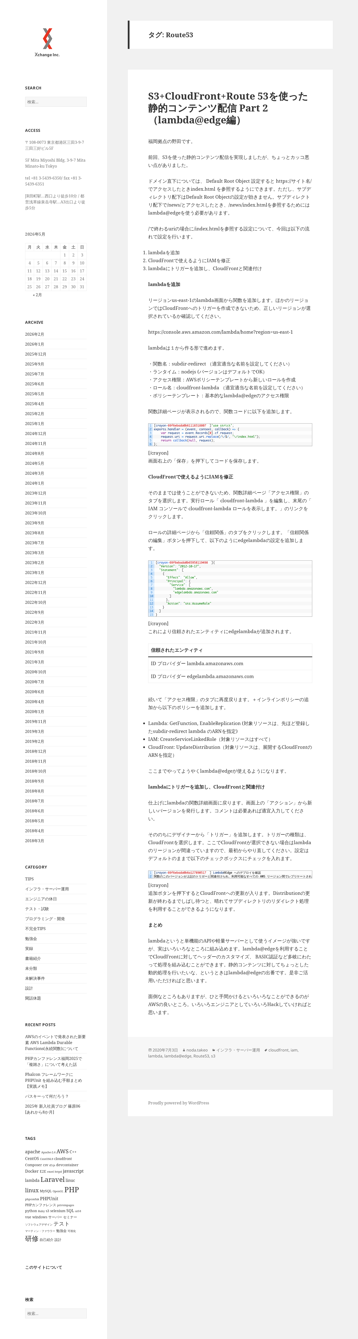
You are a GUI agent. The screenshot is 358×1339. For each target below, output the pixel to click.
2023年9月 (34, 523)
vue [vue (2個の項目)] (28, 1217)
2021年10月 (35, 642)
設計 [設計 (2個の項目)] (57, 1239)
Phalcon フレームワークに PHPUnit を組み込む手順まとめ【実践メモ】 (53, 1080)
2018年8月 (34, 791)
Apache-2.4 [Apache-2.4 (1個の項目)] (48, 1152)
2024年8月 (34, 453)
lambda (155, 1056)
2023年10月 (35, 513)
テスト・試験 (37, 908)
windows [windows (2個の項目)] (39, 1217)
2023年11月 (35, 503)
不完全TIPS (35, 928)
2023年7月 (34, 542)
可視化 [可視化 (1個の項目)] (72, 1231)
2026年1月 (34, 344)
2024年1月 (34, 483)
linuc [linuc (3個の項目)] (70, 1180)
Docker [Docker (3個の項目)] (32, 1171)
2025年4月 (34, 403)
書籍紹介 (33, 958)
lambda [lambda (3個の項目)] (32, 1180)
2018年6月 (34, 811)
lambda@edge (177, 1056)
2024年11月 (35, 443)
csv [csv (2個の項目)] (45, 1164)
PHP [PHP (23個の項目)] (71, 1189)
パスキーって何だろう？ (47, 1096)
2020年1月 (34, 711)
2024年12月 (35, 433)
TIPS (29, 879)
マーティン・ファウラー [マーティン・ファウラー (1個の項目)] (40, 1231)
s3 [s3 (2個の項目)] (47, 1210)
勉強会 (31, 938)
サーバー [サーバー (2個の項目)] (55, 1217)
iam (294, 1050)
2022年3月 (34, 622)
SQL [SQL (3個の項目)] (70, 1210)
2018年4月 (34, 830)
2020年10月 (35, 672)
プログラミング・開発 (45, 918)
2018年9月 (34, 781)
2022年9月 (34, 612)
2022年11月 (35, 592)
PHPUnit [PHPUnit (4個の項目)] (49, 1198)
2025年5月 (34, 394)
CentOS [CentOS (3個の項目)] (32, 1158)
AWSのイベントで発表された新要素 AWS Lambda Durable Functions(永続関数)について (55, 1042)
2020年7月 (34, 682)
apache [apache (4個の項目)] (32, 1152)
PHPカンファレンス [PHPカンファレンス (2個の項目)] (40, 1204)
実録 (29, 948)
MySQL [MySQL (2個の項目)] (46, 1191)
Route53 (201, 1056)
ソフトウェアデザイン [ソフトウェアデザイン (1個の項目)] (38, 1224)
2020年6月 (34, 691)
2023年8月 (34, 533)
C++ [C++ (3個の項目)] (73, 1152)
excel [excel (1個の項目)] (50, 1171)
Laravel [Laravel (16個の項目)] (53, 1179)
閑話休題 (33, 998)
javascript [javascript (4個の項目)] (73, 1171)
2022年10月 (35, 602)
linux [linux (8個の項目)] (32, 1190)
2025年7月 (34, 374)
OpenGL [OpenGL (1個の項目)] (58, 1191)
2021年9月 (34, 652)
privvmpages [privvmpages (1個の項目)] (65, 1205)
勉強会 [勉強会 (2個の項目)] (61, 1230)
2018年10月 (35, 771)
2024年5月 (34, 463)
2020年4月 (34, 701)
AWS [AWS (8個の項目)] (62, 1151)
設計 (29, 988)
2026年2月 (34, 334)
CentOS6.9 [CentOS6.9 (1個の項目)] (46, 1159)
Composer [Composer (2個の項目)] (33, 1164)
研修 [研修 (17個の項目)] (32, 1238)
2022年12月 (35, 582)
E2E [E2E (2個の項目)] (43, 1171)
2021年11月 (35, 632)
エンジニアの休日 (41, 899)
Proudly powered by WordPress (178, 1103)
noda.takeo (197, 1050)
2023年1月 (34, 572)
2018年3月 (34, 840)
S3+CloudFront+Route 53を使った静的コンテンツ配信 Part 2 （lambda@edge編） (228, 107)
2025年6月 (34, 384)
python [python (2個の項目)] (31, 1210)
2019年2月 (34, 741)
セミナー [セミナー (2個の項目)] (70, 1217)
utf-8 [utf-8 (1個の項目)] (78, 1211)
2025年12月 (35, 354)
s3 (213, 1056)
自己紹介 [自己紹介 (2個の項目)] (46, 1239)
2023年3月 (34, 552)
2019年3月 (34, 731)
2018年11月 (35, 761)
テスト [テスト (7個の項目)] (61, 1223)
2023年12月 (35, 493)
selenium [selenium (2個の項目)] (57, 1210)
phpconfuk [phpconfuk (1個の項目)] (32, 1199)
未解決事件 (35, 978)
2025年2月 (34, 413)
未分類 (31, 968)
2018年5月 (34, 821)
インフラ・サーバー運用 (47, 889)
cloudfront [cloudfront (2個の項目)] (63, 1158)
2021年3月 (34, 662)
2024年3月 (34, 473)
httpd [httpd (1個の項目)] (58, 1171)
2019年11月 (35, 721)
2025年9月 (34, 364)
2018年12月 (35, 751)
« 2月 (37, 294)
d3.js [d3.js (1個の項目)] (52, 1165)
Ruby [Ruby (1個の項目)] (41, 1211)
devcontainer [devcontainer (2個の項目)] (67, 1164)
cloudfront (278, 1050)
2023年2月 (34, 562)
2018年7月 (34, 801)
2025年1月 (34, 423)
